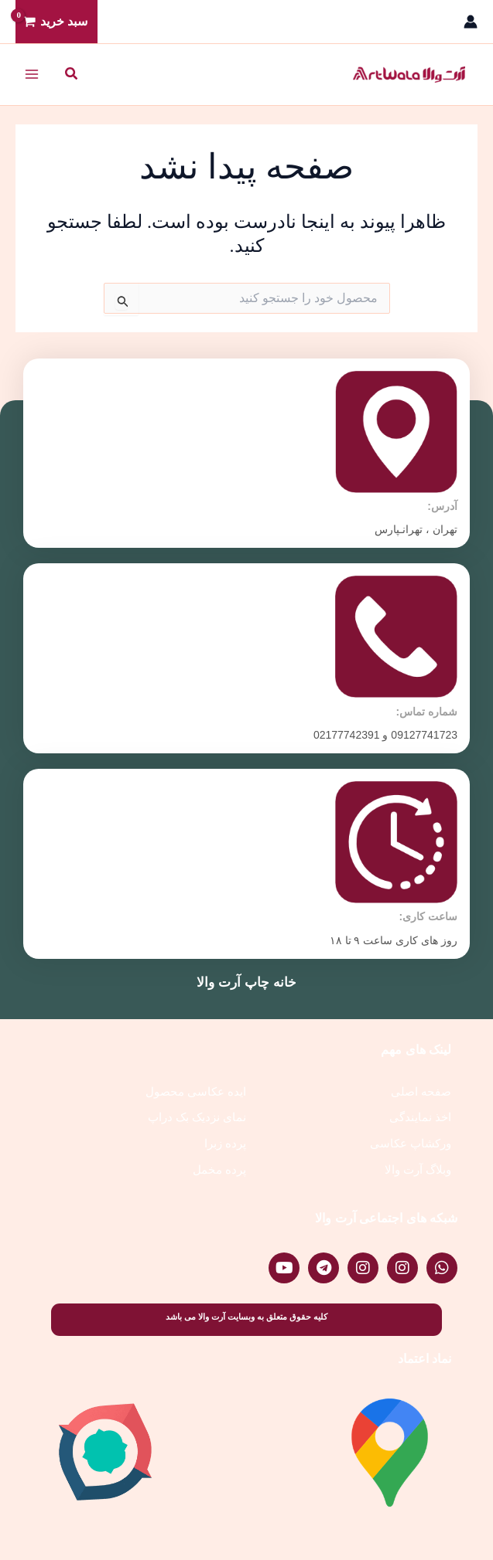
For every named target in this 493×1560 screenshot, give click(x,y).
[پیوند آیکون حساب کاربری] (471, 22)
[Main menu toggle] (31, 74)
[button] (70, 74)
